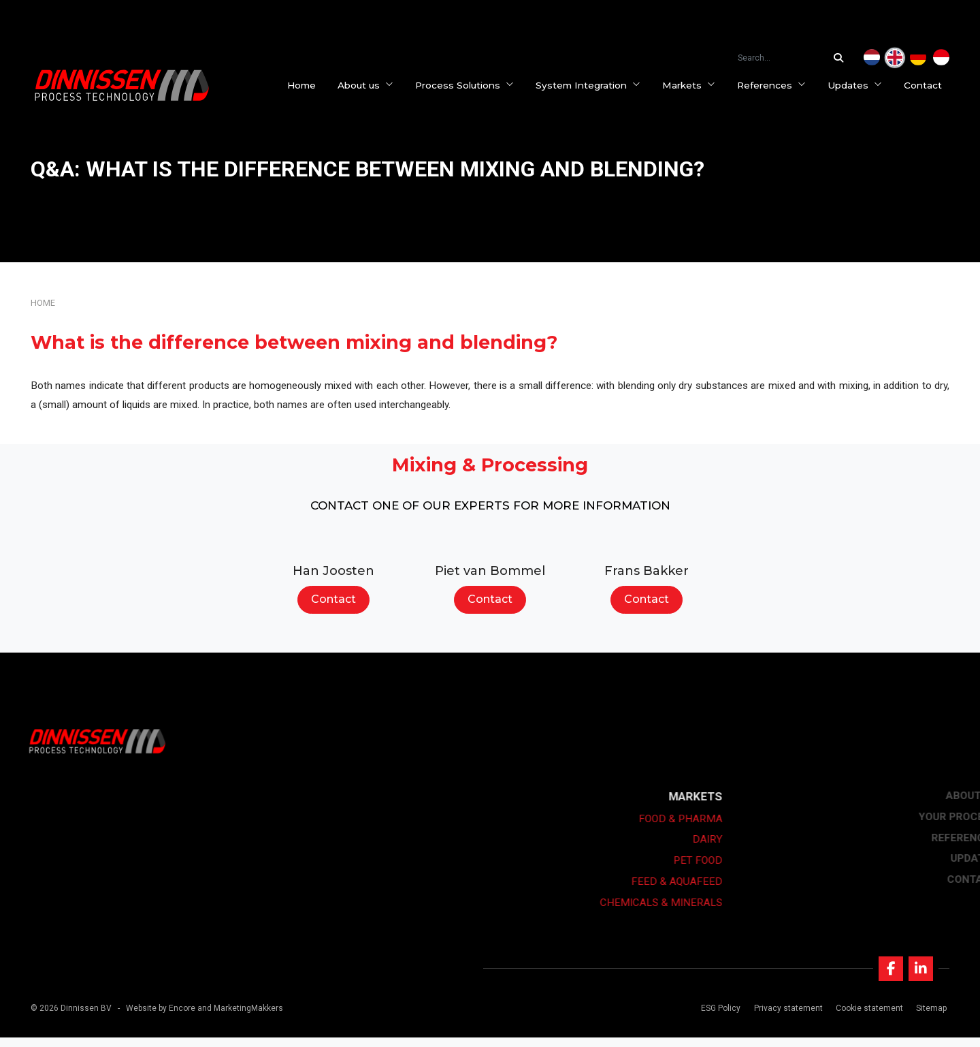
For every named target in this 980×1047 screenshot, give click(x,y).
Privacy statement (784, 1017)
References (779, 85)
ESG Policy (717, 1017)
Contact (930, 85)
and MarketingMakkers (240, 1017)
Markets (696, 85)
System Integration (595, 85)
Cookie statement (865, 1017)
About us (373, 85)
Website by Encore (160, 1017)
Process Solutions (472, 85)
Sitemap (927, 1017)
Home (309, 85)
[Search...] (842, 58)
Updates (862, 85)
